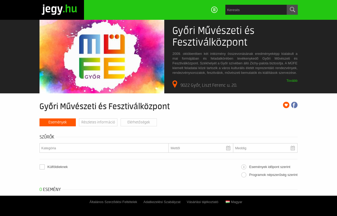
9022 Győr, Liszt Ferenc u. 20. (204, 84)
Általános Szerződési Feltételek (113, 202)
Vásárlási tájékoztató (202, 202)
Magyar (234, 202)
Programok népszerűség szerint (273, 175)
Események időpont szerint (269, 167)
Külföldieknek (57, 167)
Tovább (292, 81)
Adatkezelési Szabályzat (162, 202)
